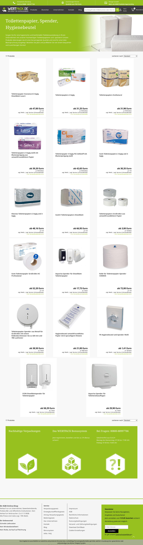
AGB (70, 512)
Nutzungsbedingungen (78, 521)
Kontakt (46, 524)
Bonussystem (49, 530)
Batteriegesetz (49, 518)
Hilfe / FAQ (48, 533)
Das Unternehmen (50, 521)
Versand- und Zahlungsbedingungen (83, 524)
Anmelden (111, 531)
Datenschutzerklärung (124, 534)
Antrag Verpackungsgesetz (54, 515)
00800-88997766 (119, 431)
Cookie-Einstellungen (77, 530)
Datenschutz (73, 518)
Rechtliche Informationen (78, 515)
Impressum (73, 508)
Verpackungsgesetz (51, 508)
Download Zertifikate (76, 527)
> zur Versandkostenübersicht (35, 114)
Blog (45, 527)
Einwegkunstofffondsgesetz (54, 512)
